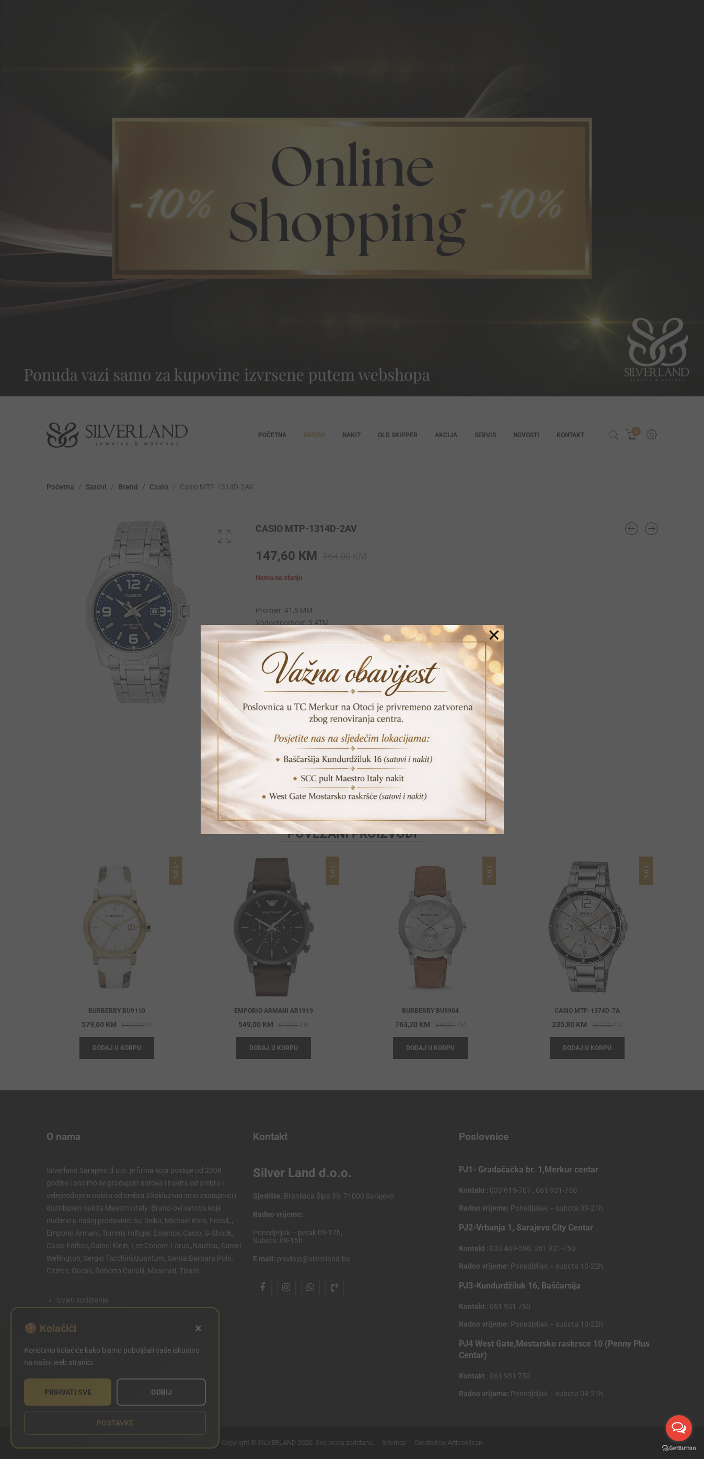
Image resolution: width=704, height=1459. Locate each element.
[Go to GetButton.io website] (679, 1448)
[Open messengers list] (679, 1428)
